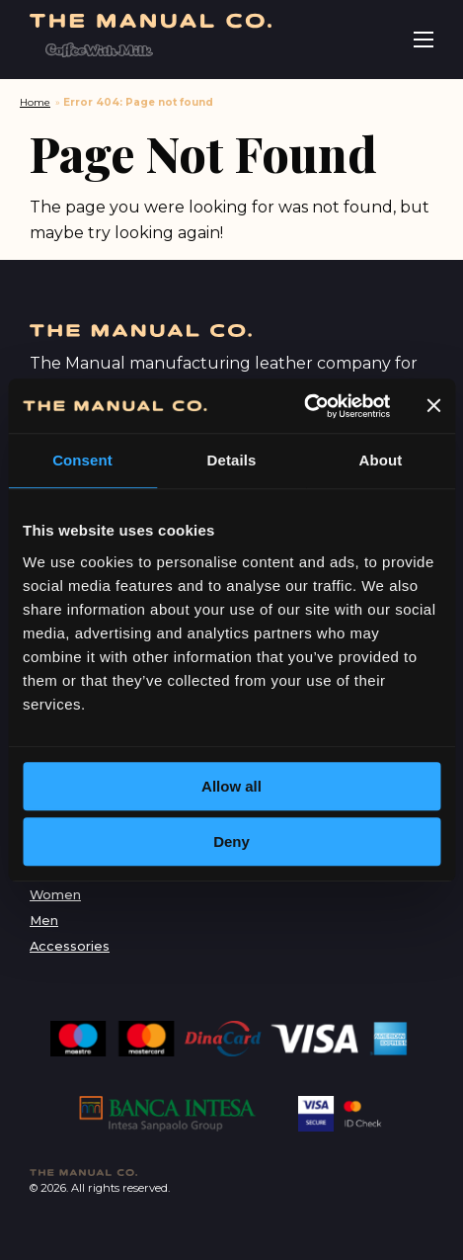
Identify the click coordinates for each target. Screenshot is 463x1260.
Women (55, 894)
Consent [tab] (82, 460)
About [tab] (381, 460)
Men (44, 920)
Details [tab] (232, 460)
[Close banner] (433, 406)
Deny (231, 841)
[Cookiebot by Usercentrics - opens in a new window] (303, 406)
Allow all (231, 786)
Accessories (70, 946)
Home (35, 102)
